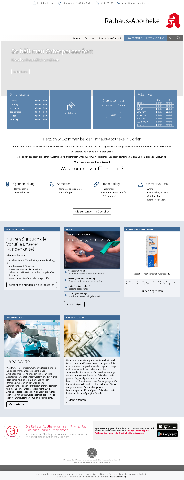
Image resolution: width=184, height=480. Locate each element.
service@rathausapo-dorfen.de (136, 3)
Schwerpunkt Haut (158, 184)
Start (113, 114)
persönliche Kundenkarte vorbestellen (31, 284)
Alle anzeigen (74, 304)
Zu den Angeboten (152, 291)
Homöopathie (134, 38)
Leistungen (74, 38)
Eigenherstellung (23, 184)
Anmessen (64, 184)
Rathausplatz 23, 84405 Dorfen (77, 3)
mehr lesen (22, 71)
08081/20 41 (106, 3)
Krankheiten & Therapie (110, 38)
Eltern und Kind (155, 38)
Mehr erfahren (17, 404)
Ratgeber (89, 38)
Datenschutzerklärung (115, 476)
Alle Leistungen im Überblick (92, 211)
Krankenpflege (110, 184)
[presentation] (5, 69)
